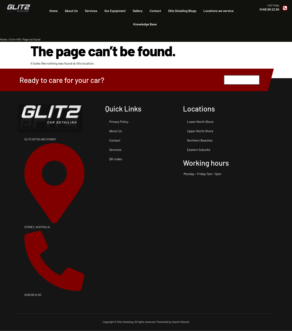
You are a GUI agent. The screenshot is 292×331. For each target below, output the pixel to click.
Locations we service (218, 11)
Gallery (138, 11)
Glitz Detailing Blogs (182, 11)
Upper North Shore (200, 131)
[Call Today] (285, 8)
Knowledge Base (145, 24)
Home (53, 11)
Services (91, 11)
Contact (155, 11)
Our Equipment (115, 11)
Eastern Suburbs (198, 150)
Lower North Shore (200, 122)
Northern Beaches (200, 140)
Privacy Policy (118, 122)
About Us (71, 11)
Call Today (273, 5)
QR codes (115, 159)
